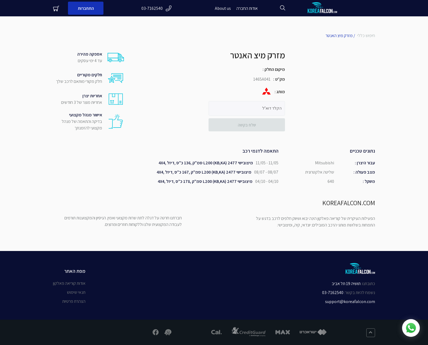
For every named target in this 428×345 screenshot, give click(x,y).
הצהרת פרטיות (73, 301)
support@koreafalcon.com (350, 301)
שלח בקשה (247, 125)
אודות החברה (247, 8)
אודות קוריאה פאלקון (69, 283)
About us (223, 8)
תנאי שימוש (76, 292)
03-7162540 (156, 8)
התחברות (86, 8)
